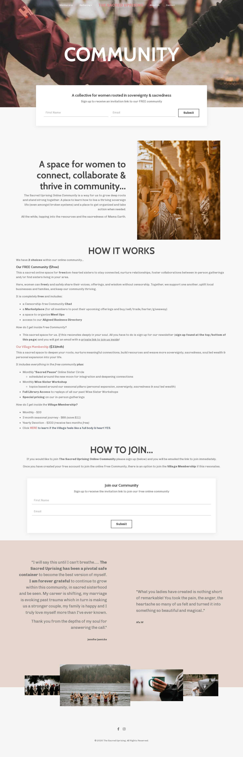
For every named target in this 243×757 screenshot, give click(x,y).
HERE (33, 430)
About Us (154, 5)
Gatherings (86, 5)
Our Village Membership (33, 348)
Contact (170, 5)
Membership (66, 5)
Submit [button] (188, 113)
